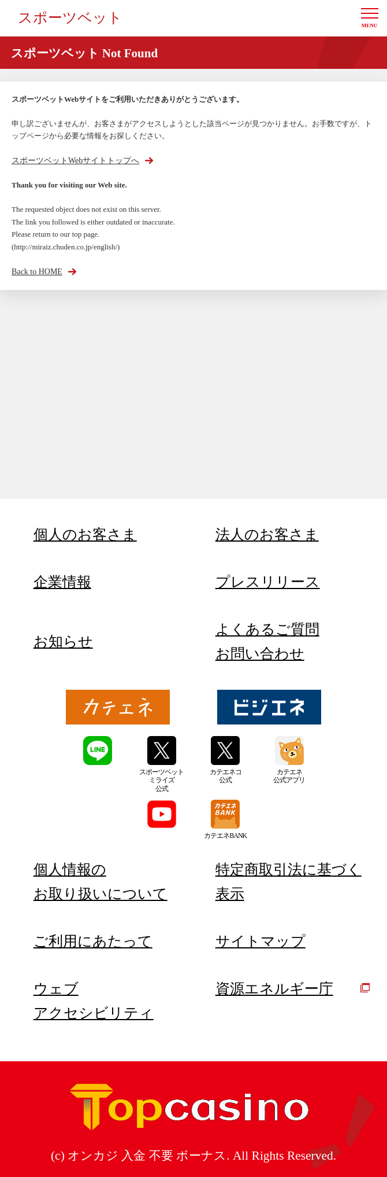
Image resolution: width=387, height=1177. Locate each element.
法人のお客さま (267, 534)
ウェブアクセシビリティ (94, 1001)
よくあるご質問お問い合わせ (267, 641)
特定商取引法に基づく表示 (288, 882)
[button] (369, 18)
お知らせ (63, 641)
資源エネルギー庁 (292, 988)
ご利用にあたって (93, 941)
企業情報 (62, 582)
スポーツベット (70, 17)
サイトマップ (260, 941)
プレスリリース (267, 582)
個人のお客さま (85, 534)
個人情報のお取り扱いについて (101, 882)
